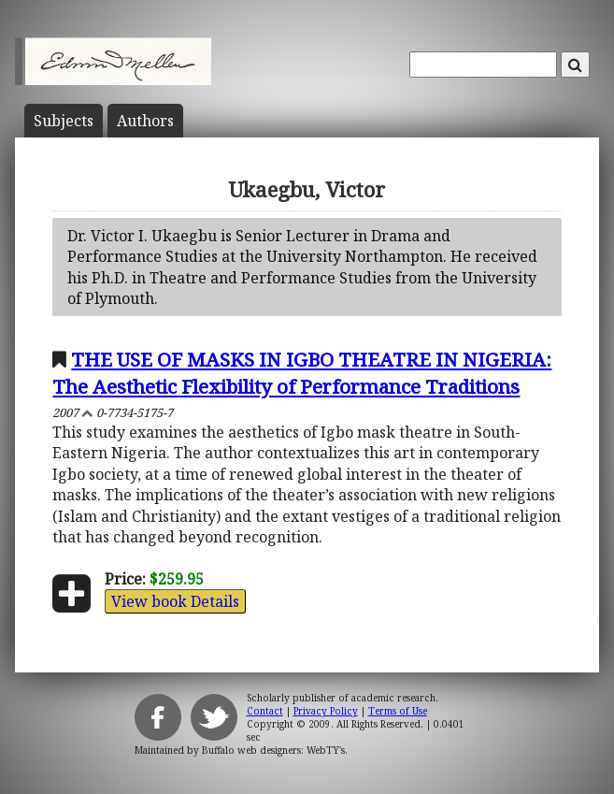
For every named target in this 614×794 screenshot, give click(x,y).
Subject (63, 120)
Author (145, 120)
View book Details (175, 601)
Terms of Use (397, 710)
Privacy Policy (325, 710)
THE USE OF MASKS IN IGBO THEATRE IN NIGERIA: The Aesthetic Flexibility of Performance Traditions (301, 372)
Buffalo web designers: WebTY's (273, 750)
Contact (265, 710)
